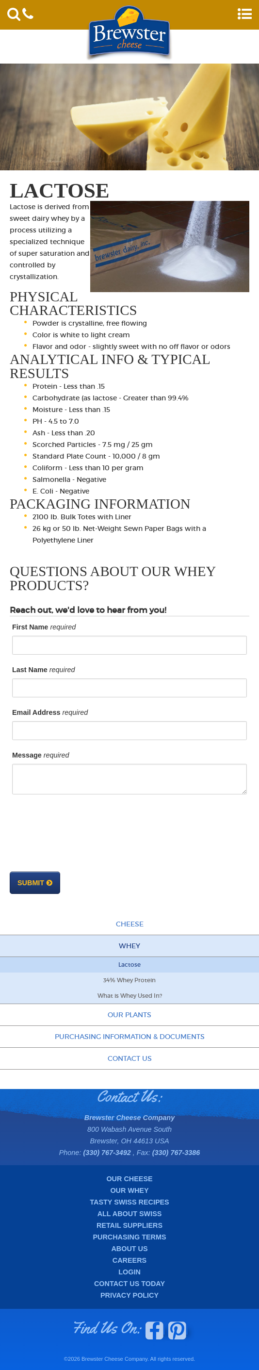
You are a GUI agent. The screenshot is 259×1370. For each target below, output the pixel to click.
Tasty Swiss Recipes (129, 1202)
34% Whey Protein (129, 980)
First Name (30, 627)
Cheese (130, 924)
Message (27, 755)
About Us (129, 1249)
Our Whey (129, 1190)
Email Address (36, 712)
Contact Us (130, 1058)
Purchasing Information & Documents (130, 1036)
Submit (30, 883)
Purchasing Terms (129, 1237)
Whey (129, 945)
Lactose (129, 964)
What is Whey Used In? (129, 995)
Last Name (30, 670)
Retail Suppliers (129, 1225)
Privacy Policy (129, 1295)
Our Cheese (129, 1179)
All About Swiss (129, 1214)
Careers (129, 1260)
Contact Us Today (129, 1283)
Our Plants (129, 1014)
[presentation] (86, 838)
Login (129, 1272)
